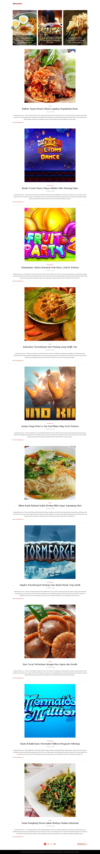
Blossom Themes (63, 852)
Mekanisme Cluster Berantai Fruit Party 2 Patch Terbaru (50, 267)
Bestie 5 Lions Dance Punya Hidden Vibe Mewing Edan (50, 188)
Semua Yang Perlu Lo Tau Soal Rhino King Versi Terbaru (50, 426)
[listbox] (50, 27)
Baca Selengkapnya (17, 122)
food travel (31, 852)
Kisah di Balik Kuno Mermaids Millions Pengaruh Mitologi (50, 743)
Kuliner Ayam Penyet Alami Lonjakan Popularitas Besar (50, 108)
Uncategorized (50, 185)
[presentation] (12, 27)
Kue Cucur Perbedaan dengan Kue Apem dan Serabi (50, 664)
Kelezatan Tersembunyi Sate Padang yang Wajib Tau (50, 346)
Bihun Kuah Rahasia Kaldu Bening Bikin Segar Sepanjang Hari (50, 505)
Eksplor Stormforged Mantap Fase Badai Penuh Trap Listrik (50, 584)
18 (55, 844)
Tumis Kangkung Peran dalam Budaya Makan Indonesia (50, 822)
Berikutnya (81, 844)
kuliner (50, 106)
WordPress (76, 852)
